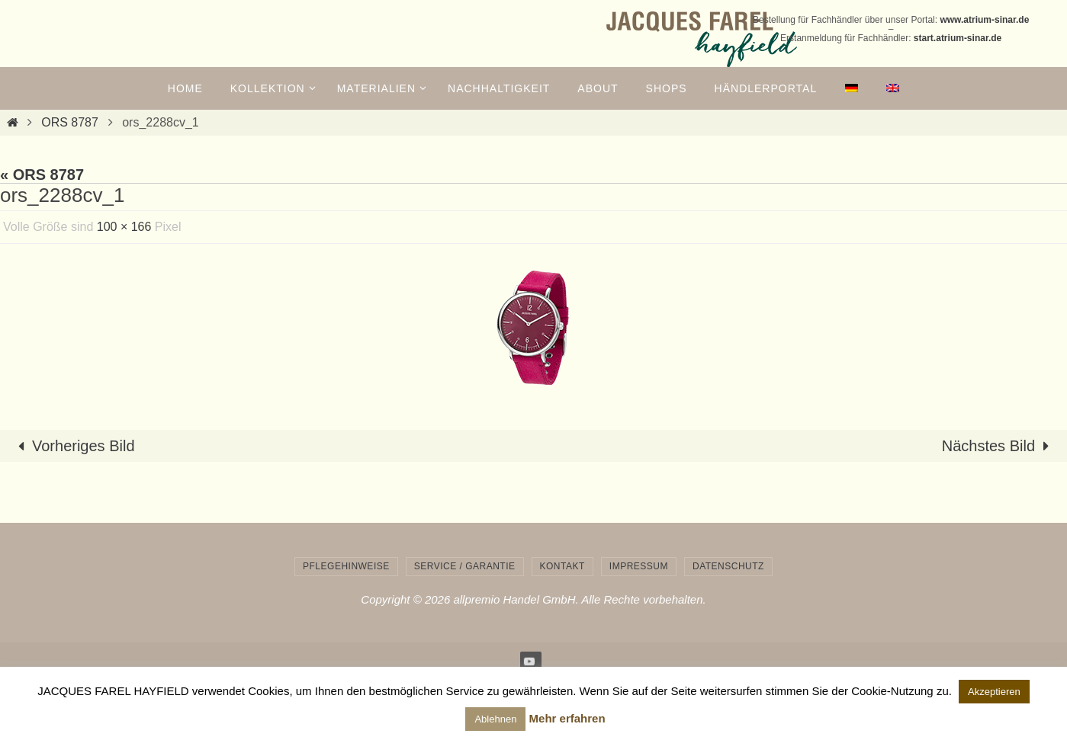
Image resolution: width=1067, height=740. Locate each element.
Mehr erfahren (567, 718)
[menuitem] (851, 88)
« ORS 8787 (42, 174)
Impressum (638, 566)
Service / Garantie (465, 566)
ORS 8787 (69, 122)
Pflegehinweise (346, 566)
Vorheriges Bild (73, 445)
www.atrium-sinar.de (984, 19)
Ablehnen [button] (495, 719)
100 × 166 (124, 226)
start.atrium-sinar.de (957, 38)
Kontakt (562, 566)
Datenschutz (728, 566)
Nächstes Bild (999, 445)
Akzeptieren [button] (994, 691)
